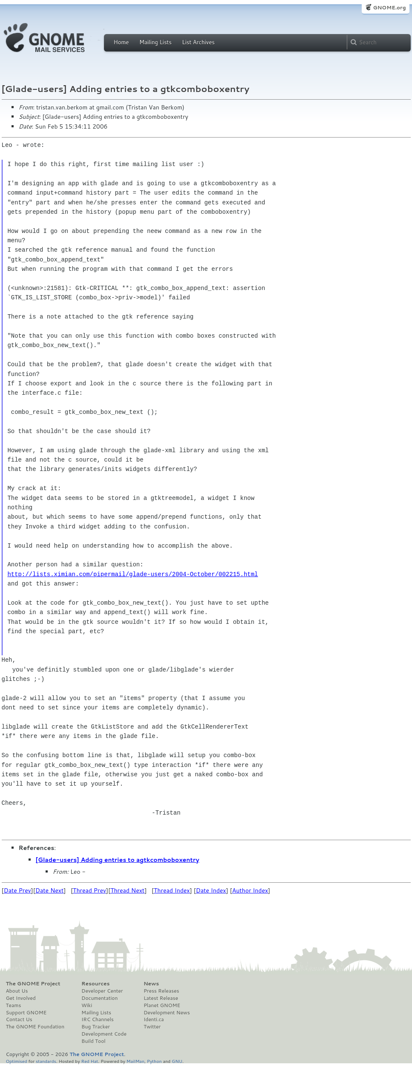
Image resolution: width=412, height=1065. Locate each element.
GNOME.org (389, 7)
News (151, 983)
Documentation (99, 998)
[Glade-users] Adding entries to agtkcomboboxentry (117, 859)
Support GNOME (26, 1012)
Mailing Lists (155, 42)
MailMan (135, 1061)
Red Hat (89, 1061)
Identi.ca (154, 1019)
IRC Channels (97, 1019)
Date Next (49, 890)
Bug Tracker (95, 1026)
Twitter (152, 1026)
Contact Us (19, 1019)
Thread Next (127, 890)
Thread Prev (89, 890)
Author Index (250, 890)
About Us (17, 990)
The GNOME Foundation (35, 1026)
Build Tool (93, 1041)
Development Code (104, 1034)
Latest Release (161, 998)
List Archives (198, 42)
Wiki (86, 1005)
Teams (13, 1005)
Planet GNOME (162, 1005)
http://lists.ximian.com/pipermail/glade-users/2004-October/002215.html (132, 574)
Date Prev (17, 890)
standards (46, 1061)
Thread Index (172, 890)
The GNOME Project (33, 983)
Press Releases (161, 990)
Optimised (16, 1061)
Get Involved (21, 998)
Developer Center (102, 990)
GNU (177, 1061)
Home (121, 42)
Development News (167, 1012)
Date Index (211, 890)
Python (154, 1061)
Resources (95, 983)
